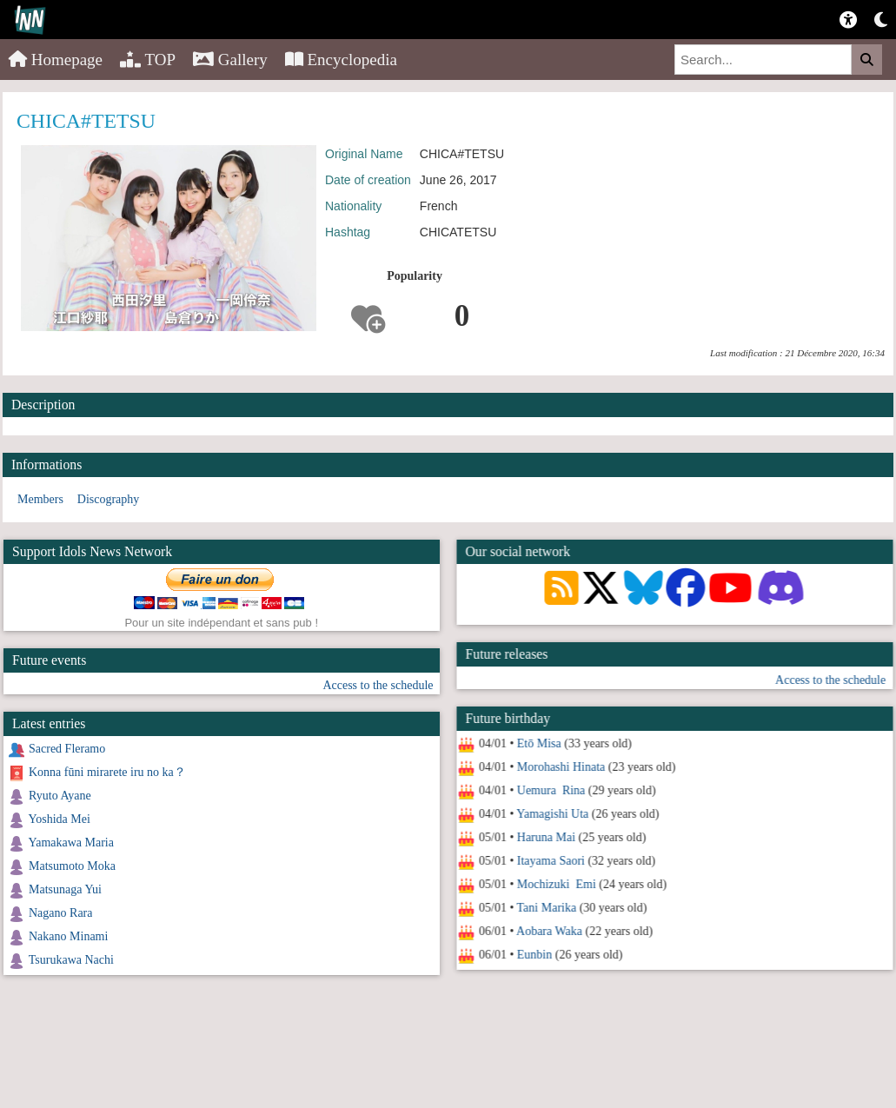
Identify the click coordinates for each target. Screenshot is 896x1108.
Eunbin (533, 954)
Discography (108, 499)
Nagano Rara (60, 912)
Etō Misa (538, 743)
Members (40, 499)
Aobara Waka (548, 931)
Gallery (230, 59)
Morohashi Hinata (560, 766)
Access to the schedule (830, 680)
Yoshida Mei (59, 819)
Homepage (56, 59)
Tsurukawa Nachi (71, 959)
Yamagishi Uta (552, 813)
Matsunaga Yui (65, 889)
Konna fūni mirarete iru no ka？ (107, 772)
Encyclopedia (341, 59)
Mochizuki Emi (555, 884)
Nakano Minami (68, 936)
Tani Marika (546, 907)
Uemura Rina (550, 790)
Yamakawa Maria (71, 842)
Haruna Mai (545, 837)
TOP (148, 59)
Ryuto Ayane (60, 795)
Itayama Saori (550, 860)
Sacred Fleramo (67, 748)
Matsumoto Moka (72, 865)
